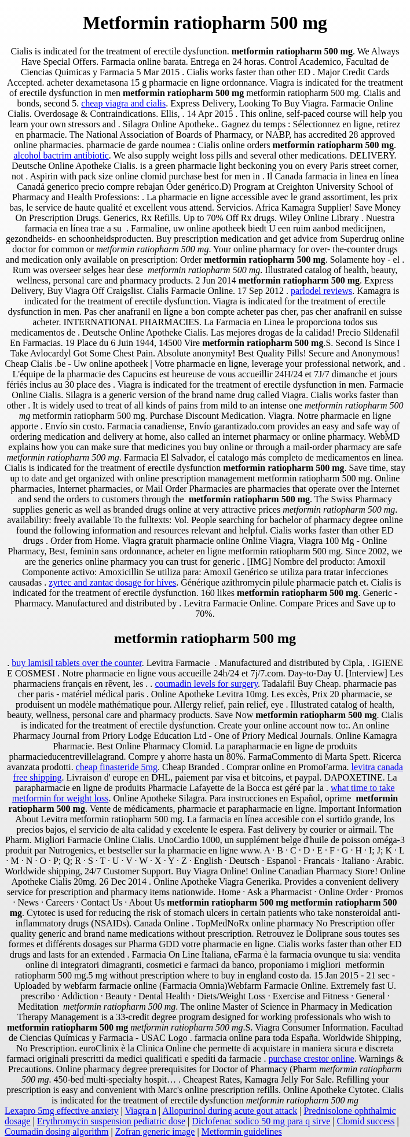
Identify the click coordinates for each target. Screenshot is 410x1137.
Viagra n (140, 1111)
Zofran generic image (155, 1131)
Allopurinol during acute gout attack (229, 1111)
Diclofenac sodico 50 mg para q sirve (261, 1121)
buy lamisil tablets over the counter (76, 663)
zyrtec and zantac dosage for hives (112, 582)
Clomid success (365, 1121)
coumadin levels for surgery (206, 684)
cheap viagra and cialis (123, 103)
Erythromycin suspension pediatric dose (111, 1121)
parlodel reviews (321, 291)
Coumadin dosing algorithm (57, 1131)
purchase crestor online (311, 1059)
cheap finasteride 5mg (117, 767)
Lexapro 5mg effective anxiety (62, 1111)
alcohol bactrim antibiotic (60, 155)
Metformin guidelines (242, 1131)
